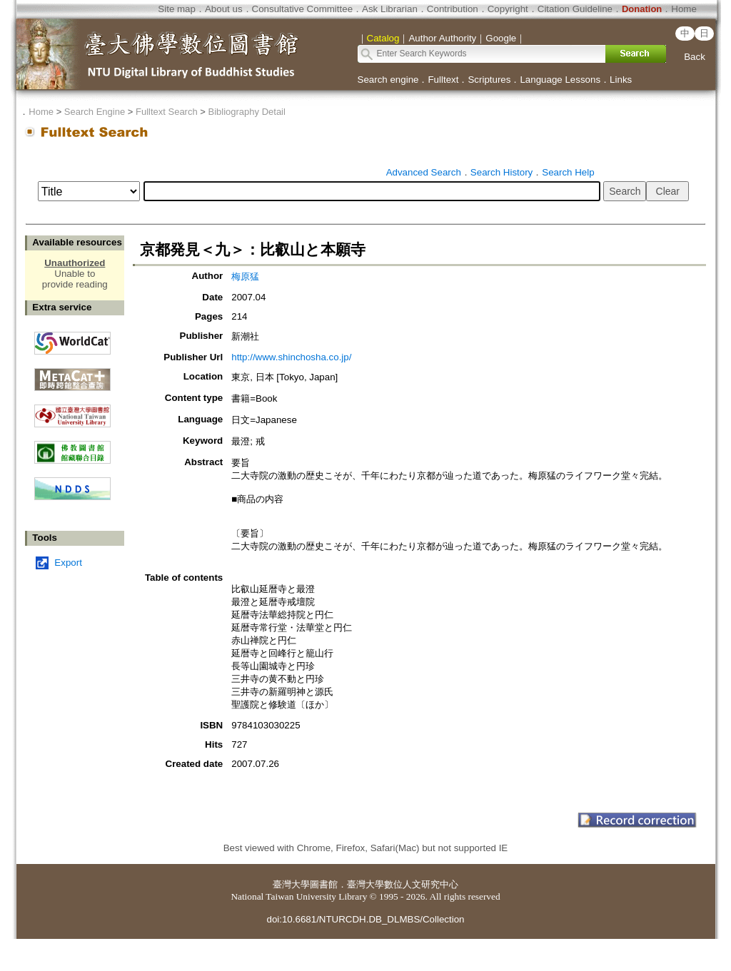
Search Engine (94, 111)
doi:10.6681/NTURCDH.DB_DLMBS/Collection (365, 919)
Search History (501, 172)
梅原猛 (245, 276)
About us (224, 9)
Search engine (388, 79)
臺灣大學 (291, 884)
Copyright (508, 9)
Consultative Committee (302, 9)
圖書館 (324, 884)
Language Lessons (560, 79)
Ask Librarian (390, 9)
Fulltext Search (167, 111)
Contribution (452, 9)
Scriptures (489, 79)
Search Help (568, 172)
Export (68, 562)
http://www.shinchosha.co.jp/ (291, 357)
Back (694, 56)
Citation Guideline (575, 9)
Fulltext (443, 79)
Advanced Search (423, 172)
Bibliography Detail (247, 111)
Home (684, 9)
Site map (177, 9)
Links (621, 79)
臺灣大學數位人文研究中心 (402, 884)
